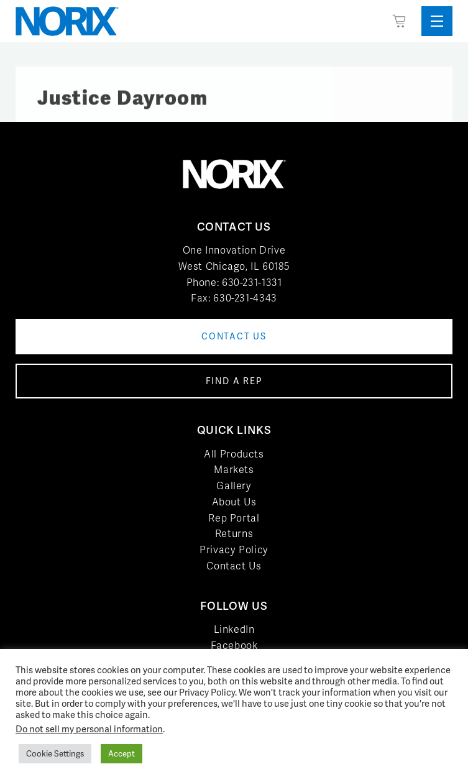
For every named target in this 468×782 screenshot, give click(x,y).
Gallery (233, 485)
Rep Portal (233, 518)
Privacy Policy (234, 549)
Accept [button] (121, 753)
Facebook (234, 645)
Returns (234, 533)
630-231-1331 (252, 282)
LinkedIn (234, 629)
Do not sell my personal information (89, 729)
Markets (234, 469)
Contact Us (233, 566)
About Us (234, 501)
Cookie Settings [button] (55, 753)
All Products (234, 454)
